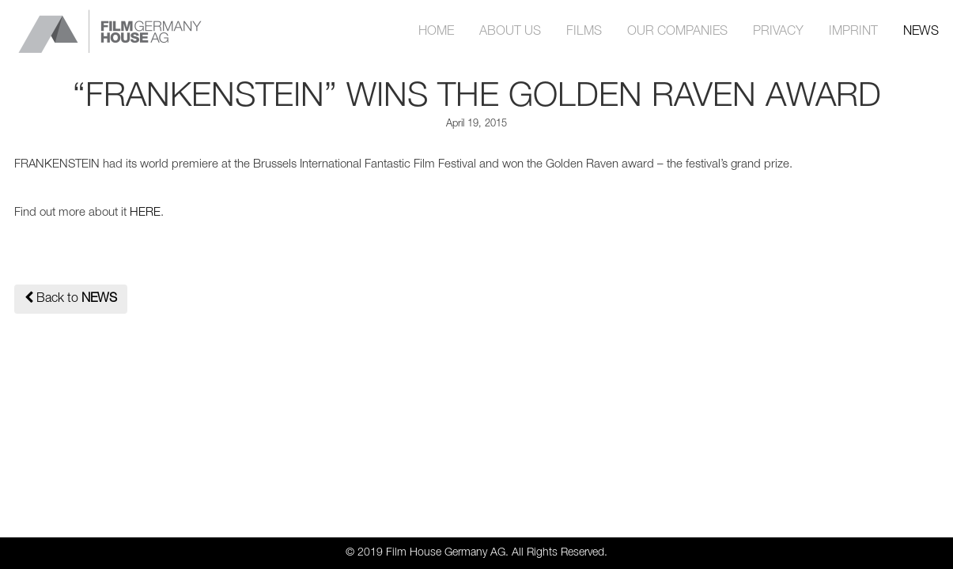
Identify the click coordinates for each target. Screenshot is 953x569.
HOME (436, 31)
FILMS (584, 31)
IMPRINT (853, 31)
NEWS (921, 31)
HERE (145, 212)
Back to (71, 297)
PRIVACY (778, 31)
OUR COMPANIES (677, 31)
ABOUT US (510, 31)
